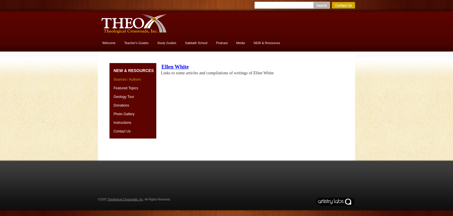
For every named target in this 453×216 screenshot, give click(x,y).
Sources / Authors (127, 79)
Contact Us (122, 131)
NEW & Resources (267, 43)
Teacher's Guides (136, 43)
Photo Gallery (124, 114)
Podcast (222, 43)
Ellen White (175, 67)
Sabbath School (196, 43)
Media (240, 43)
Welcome (109, 43)
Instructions (122, 123)
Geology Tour (124, 97)
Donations (121, 105)
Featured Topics (126, 88)
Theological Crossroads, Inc (125, 199)
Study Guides (166, 43)
